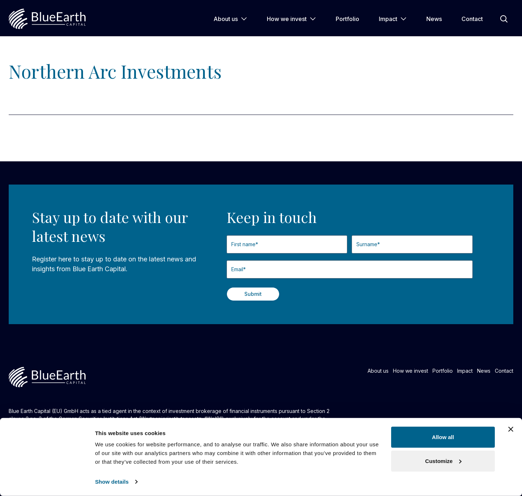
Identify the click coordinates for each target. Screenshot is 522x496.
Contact (472, 18)
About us (230, 18)
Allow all (443, 437)
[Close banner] (510, 429)
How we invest (291, 18)
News (434, 18)
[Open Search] (503, 18)
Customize (443, 461)
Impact (393, 18)
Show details (112, 482)
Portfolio (347, 18)
